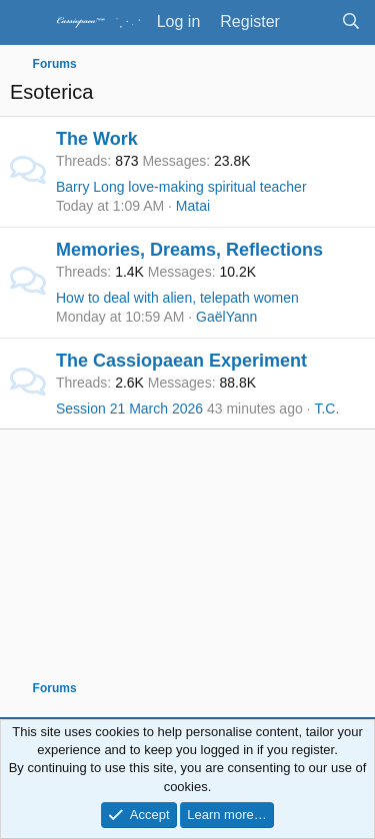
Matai (193, 206)
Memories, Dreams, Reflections (189, 250)
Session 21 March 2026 (129, 409)
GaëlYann (226, 317)
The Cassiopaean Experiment (181, 361)
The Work (97, 139)
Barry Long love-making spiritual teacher (181, 187)
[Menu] (27, 23)
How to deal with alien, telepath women (177, 298)
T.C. (326, 409)
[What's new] (310, 22)
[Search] (350, 22)
